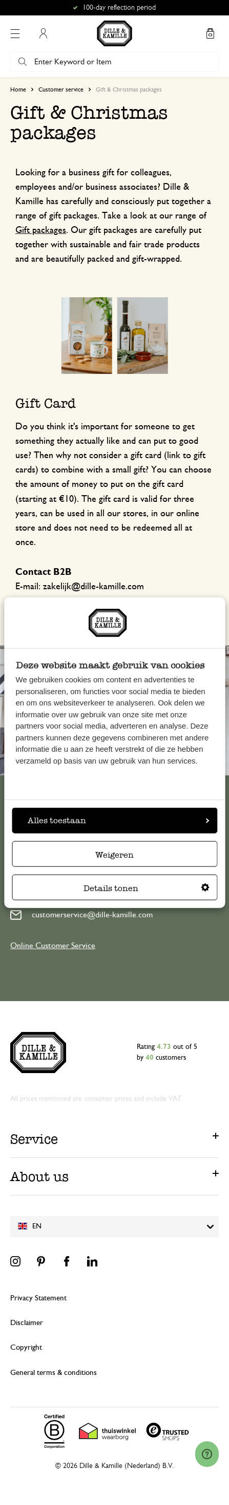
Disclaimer (26, 1323)
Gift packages (40, 230)
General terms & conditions (53, 1372)
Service (34, 1139)
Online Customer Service (52, 945)
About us (39, 1176)
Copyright (26, 1347)
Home (18, 89)
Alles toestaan (118, 820)
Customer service (61, 89)
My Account (43, 33)
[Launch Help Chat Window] (207, 1454)
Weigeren (114, 855)
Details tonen (147, 888)
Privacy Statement (38, 1298)
